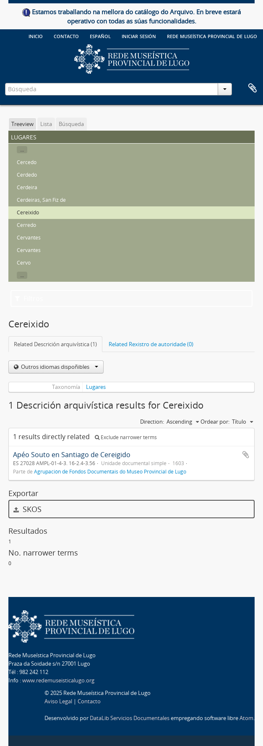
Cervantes (29, 237)
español (100, 35)
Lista (46, 124)
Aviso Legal (58, 701)
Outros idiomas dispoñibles (59, 366)
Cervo (24, 262)
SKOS (27, 509)
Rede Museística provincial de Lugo (212, 35)
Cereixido (28, 212)
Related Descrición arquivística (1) (55, 344)
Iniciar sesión (139, 35)
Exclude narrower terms (126, 437)
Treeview (22, 124)
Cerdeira (27, 187)
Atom (246, 718)
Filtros (29, 298)
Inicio (36, 35)
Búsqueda (71, 124)
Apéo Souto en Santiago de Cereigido (71, 454)
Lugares (96, 387)
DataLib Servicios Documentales (129, 718)
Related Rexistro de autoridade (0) (151, 344)
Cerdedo (27, 174)
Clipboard (252, 88)
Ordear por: (215, 421)
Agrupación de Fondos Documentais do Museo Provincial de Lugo (110, 471)
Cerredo (26, 225)
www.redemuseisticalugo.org (58, 680)
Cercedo (26, 162)
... (22, 149)
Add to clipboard (246, 454)
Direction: (152, 421)
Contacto (66, 35)
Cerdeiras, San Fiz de (41, 199)
